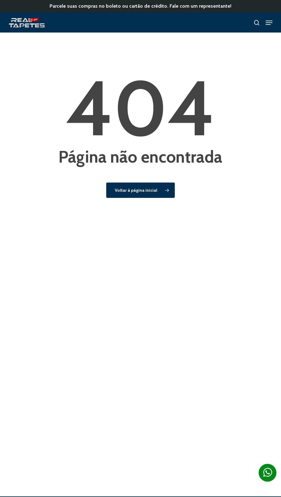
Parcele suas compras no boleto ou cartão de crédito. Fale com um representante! (140, 6)
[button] (269, 23)
